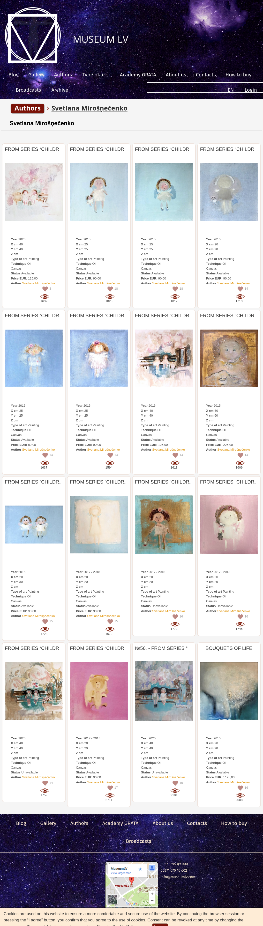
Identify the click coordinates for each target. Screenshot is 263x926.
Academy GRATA (138, 75)
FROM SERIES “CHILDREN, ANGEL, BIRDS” (54, 149)
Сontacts (206, 75)
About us (176, 75)
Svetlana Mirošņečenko (42, 123)
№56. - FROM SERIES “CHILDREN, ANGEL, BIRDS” (192, 648)
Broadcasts (28, 90)
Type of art (95, 75)
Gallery (36, 75)
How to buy (238, 75)
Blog (13, 75)
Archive (60, 90)
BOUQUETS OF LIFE (229, 648)
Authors (63, 75)
